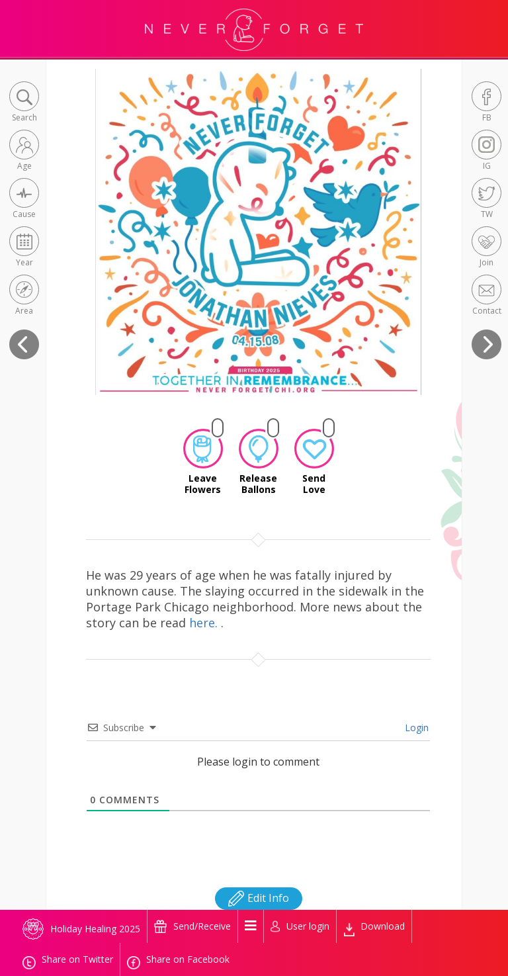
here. (205, 623)
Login (415, 727)
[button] (24, 102)
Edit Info (258, 898)
